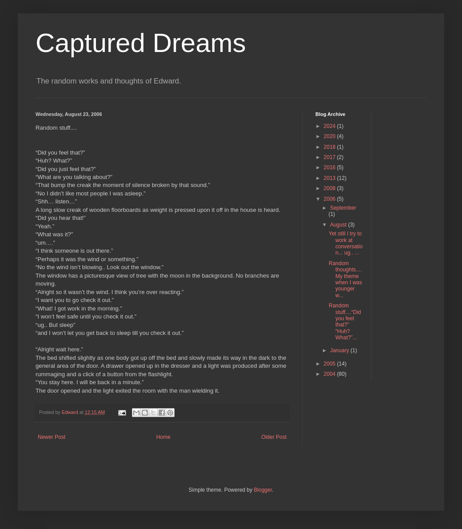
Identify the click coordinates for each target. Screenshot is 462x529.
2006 (330, 199)
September (343, 208)
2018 (330, 147)
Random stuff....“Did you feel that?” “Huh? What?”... (345, 321)
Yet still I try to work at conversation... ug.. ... (345, 243)
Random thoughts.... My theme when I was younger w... (345, 279)
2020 (330, 136)
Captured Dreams (141, 43)
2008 (330, 188)
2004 (330, 374)
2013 (330, 178)
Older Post (274, 437)
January (340, 350)
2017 (330, 157)
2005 (330, 364)
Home (163, 437)
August (339, 225)
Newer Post (51, 437)
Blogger (263, 490)
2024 (330, 126)
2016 (330, 167)
